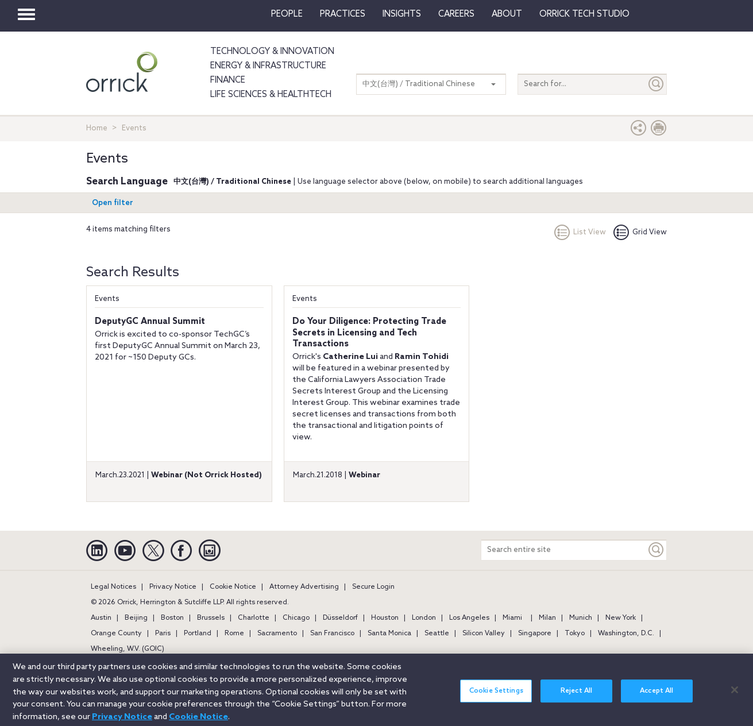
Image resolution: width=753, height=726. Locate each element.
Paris (163, 634)
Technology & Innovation (272, 52)
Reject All (576, 697)
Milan (547, 618)
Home (96, 128)
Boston (172, 618)
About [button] (507, 14)
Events (107, 299)
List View (580, 232)
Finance (227, 80)
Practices (342, 14)
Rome (234, 634)
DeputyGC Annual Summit (150, 321)
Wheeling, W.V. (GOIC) (127, 649)
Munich (580, 618)
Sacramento (277, 634)
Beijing (136, 618)
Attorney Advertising (304, 587)
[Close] (734, 695)
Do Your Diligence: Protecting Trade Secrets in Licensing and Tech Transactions (369, 332)
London (424, 618)
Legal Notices (113, 587)
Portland (197, 634)
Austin (101, 618)
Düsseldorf (340, 618)
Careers (456, 14)
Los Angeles (469, 618)
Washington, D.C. (626, 634)
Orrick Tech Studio (584, 14)
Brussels (211, 618)
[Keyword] (656, 550)
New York (620, 618)
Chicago (296, 618)
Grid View (640, 232)
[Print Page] (659, 130)
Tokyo (575, 634)
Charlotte (253, 618)
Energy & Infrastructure (268, 66)
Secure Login (373, 587)
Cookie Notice (233, 587)
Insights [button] (402, 14)
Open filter (112, 203)
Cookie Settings (496, 697)
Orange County (116, 634)
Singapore (534, 634)
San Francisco (332, 634)
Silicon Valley (483, 634)
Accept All (656, 697)
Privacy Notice (172, 587)
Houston (385, 618)
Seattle (436, 634)
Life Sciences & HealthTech (270, 95)
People (287, 14)
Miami (512, 618)
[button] (639, 130)
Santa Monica (389, 634)
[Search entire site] (564, 550)
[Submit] (656, 84)
